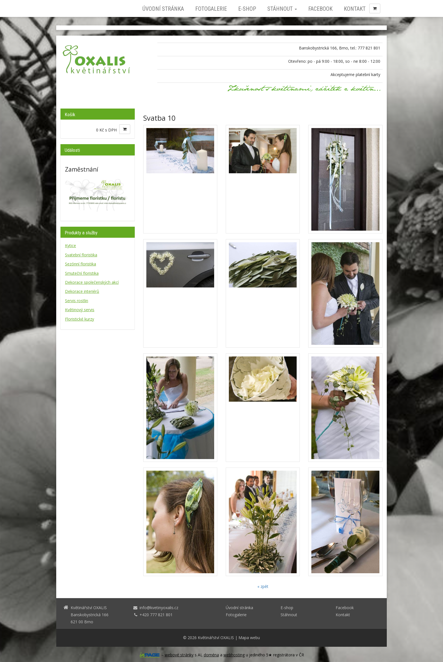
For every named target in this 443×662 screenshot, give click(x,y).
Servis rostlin (76, 300)
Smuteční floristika (82, 273)
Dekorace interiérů (82, 291)
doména (211, 654)
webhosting (234, 654)
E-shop (247, 8)
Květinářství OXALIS (216, 637)
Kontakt (355, 8)
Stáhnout (282, 8)
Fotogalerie (211, 8)
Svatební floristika (81, 255)
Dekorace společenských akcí (92, 282)
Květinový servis (79, 309)
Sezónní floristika (80, 264)
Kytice (70, 245)
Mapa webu (249, 637)
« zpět (262, 586)
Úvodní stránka (163, 8)
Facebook (320, 8)
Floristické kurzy (79, 319)
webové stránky (179, 654)
